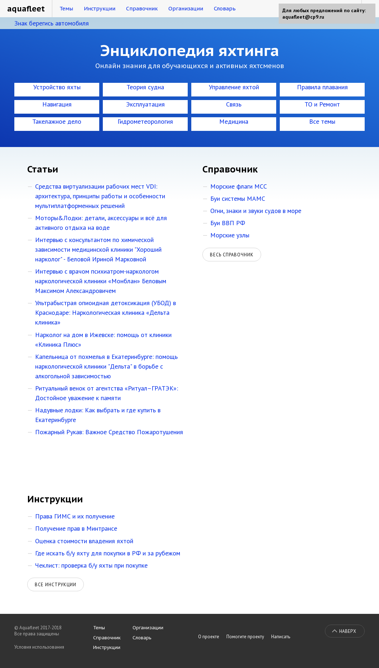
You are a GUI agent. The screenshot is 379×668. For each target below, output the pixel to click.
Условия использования (39, 647)
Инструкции (99, 8)
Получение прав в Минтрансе (76, 528)
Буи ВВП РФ (227, 223)
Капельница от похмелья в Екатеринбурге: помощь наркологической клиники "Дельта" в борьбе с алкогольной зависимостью (106, 366)
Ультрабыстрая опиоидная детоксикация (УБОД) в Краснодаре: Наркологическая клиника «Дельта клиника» (105, 312)
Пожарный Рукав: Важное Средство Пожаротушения (109, 432)
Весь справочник (232, 254)
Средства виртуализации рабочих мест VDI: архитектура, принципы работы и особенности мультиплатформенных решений (100, 196)
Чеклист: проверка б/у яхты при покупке (91, 565)
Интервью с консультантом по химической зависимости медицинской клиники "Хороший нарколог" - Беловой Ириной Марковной (98, 249)
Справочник (142, 8)
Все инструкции (55, 584)
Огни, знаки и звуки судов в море (255, 211)
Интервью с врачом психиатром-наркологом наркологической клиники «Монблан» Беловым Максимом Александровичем (100, 281)
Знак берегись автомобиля (51, 23)
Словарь (225, 8)
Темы (66, 8)
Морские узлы (229, 235)
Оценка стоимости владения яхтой (84, 541)
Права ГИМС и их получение (75, 516)
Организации (185, 8)
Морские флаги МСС (238, 186)
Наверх (347, 631)
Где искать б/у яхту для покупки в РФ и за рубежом (107, 553)
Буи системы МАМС (237, 198)
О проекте (208, 637)
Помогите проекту (245, 637)
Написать (280, 637)
